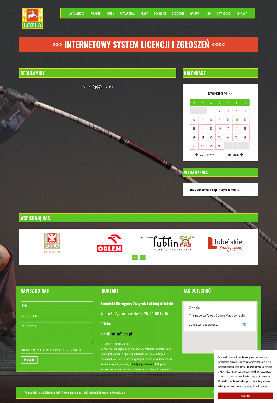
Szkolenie (160, 13)
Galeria (194, 13)
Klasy (144, 13)
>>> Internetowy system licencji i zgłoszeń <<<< (138, 44)
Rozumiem (246, 395)
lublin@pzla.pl (121, 333)
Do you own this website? (203, 324)
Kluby (110, 13)
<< (84, 87)
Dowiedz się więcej (260, 386)
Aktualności (77, 13)
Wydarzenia (127, 13)
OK (244, 324)
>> (111, 87)
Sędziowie (178, 13)
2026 (97, 87)
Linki (208, 13)
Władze (95, 13)
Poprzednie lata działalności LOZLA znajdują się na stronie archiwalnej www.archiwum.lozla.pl (75, 392)
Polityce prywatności (143, 364)
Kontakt (242, 13)
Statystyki (223, 13)
